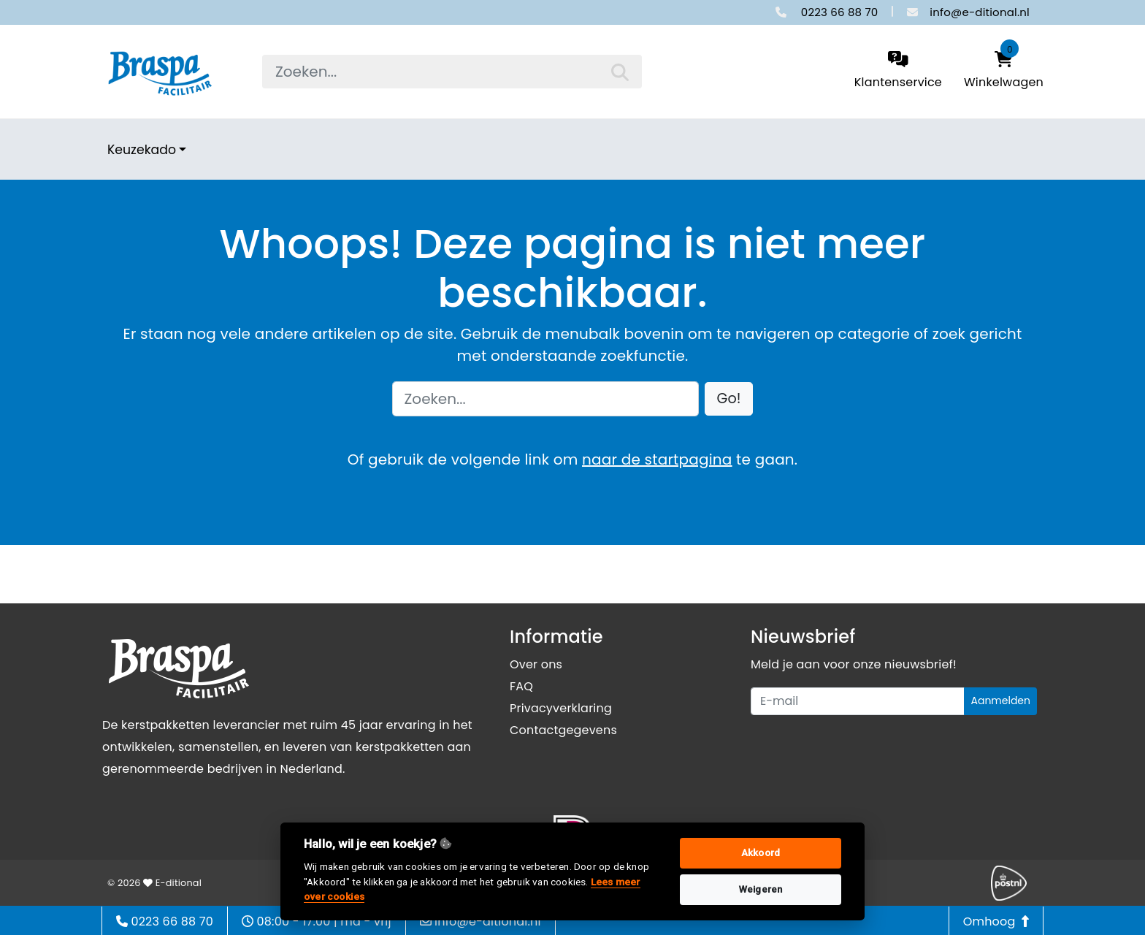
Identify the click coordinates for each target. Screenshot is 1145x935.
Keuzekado (141, 150)
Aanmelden (1000, 700)
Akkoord (760, 852)
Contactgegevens (563, 730)
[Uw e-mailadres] (858, 701)
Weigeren (761, 889)
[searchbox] (452, 71)
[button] (729, 399)
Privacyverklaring (561, 708)
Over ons (536, 664)
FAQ (521, 686)
